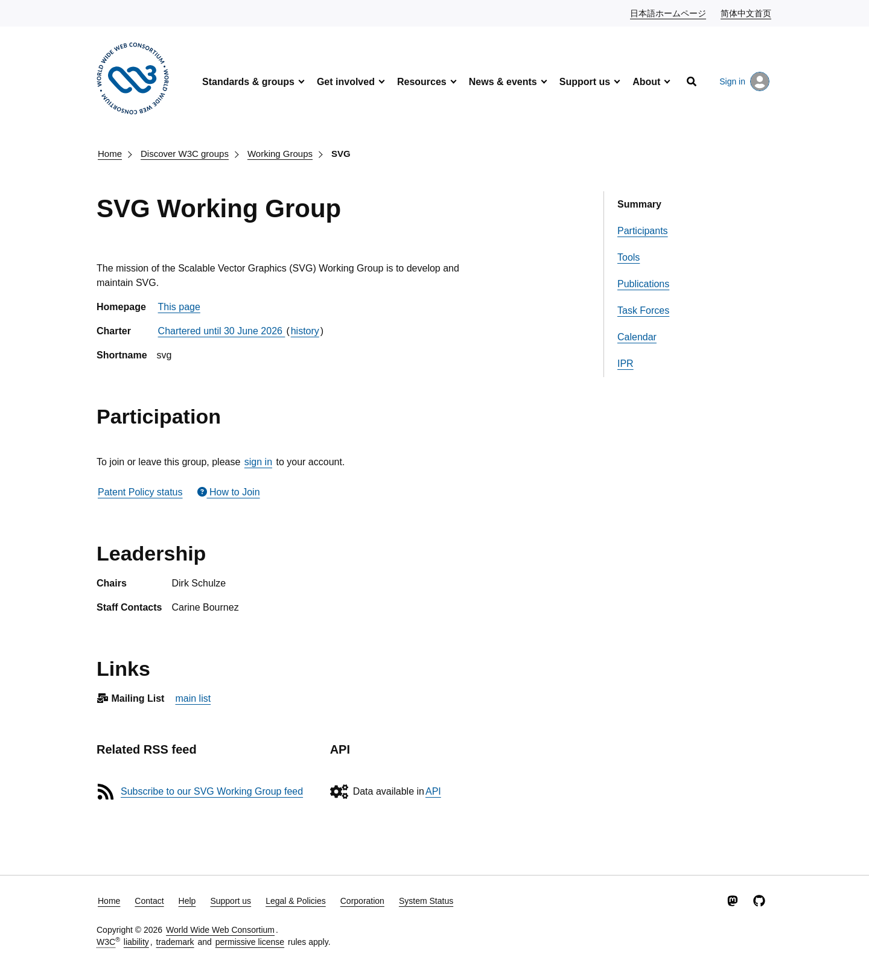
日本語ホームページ (668, 12)
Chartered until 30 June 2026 (221, 331)
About (646, 82)
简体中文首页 (746, 12)
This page (179, 307)
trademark (175, 942)
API (433, 791)
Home (110, 153)
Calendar (637, 337)
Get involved (346, 82)
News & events (503, 82)
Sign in (744, 81)
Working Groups (280, 153)
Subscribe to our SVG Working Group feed (212, 791)
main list (193, 698)
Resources (422, 82)
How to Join (228, 492)
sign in (258, 462)
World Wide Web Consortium (220, 930)
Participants (642, 231)
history (305, 331)
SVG (341, 153)
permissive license (249, 942)
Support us (584, 82)
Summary (639, 204)
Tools (628, 257)
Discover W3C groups (185, 153)
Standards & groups (248, 82)
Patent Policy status (140, 492)
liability (136, 942)
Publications (643, 284)
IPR (625, 363)
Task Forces (643, 310)
